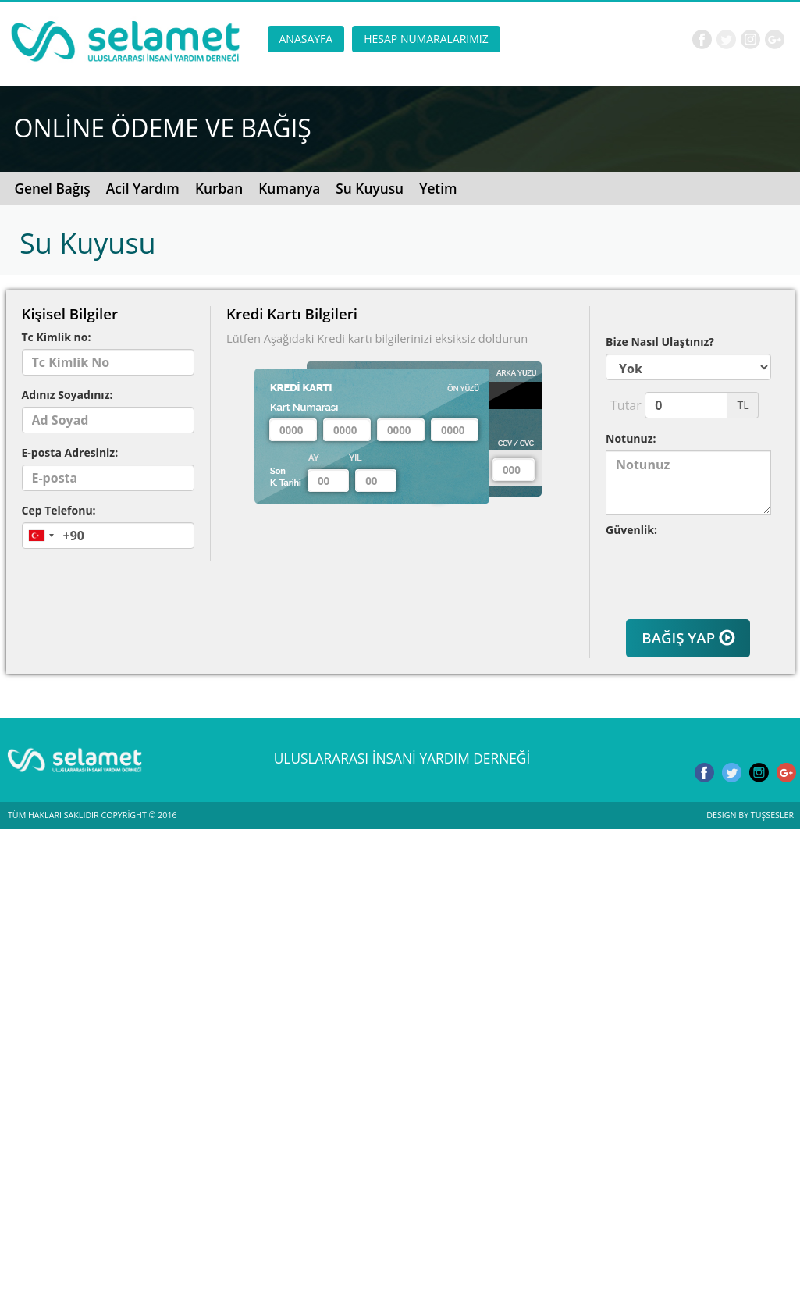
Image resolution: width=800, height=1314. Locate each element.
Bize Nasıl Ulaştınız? (660, 341)
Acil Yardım (143, 188)
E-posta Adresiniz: (70, 452)
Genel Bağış (53, 188)
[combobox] (41, 535)
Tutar (621, 405)
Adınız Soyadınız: (67, 394)
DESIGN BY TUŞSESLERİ (751, 815)
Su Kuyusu (370, 188)
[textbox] (293, 429)
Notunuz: (631, 438)
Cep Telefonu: (59, 510)
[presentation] (697, 565)
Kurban (219, 188)
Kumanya (289, 188)
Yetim (438, 188)
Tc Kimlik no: (56, 336)
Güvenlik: (631, 529)
